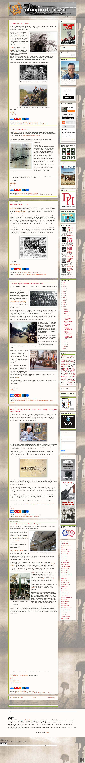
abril (65, 346)
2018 (64, 297)
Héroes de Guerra (65, 570)
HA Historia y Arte (65, 568)
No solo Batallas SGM (65, 592)
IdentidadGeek (13, 183)
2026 (64, 282)
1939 (21, 16)
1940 (25, 16)
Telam (11, 678)
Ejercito (31, 123)
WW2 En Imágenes (65, 618)
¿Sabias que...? (18, 123)
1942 (34, 16)
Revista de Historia (65, 601)
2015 (64, 302)
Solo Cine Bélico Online (66, 609)
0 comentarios (68, 235)
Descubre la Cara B (65, 551)
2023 (64, 288)
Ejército (73, 366)
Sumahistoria (64, 612)
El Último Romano (65, 562)
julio (65, 341)
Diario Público (13, 390)
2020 (64, 293)
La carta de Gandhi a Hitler (19, 129)
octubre (65, 313)
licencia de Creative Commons (27, 719)
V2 (33, 572)
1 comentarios (69, 245)
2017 (64, 299)
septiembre (66, 315)
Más (72, 235)
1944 (43, 16)
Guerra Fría (64, 371)
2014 (64, 304)
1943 (39, 16)
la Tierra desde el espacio (48, 578)
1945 (48, 16)
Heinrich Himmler (14, 208)
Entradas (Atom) (37, 702)
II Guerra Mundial (43, 123)
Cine (72, 360)
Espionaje (36, 123)
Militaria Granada (64, 588)
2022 (64, 289)
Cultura (24, 194)
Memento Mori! (64, 586)
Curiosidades (26, 123)
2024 (64, 286)
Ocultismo (63, 380)
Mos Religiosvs (64, 590)
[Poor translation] (5, 743)
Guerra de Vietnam (70, 370)
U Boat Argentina (64, 614)
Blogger (47, 732)
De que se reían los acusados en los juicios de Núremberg (70, 250)
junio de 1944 (15, 537)
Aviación (25, 692)
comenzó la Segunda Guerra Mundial (31, 135)
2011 (64, 348)
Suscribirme (68, 97)
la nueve (46, 328)
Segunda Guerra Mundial (15, 683)
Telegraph (12, 112)
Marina (63, 379)
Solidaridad (12, 182)
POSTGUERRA (55, 16)
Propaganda (69, 382)
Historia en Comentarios (66, 572)
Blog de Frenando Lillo (66, 545)
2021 (64, 291)
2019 (64, 295)
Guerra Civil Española (31, 400)
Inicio (34, 697)
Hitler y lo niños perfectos (19, 204)
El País (11, 389)
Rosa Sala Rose (64, 603)
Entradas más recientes (16, 697)
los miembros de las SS (20, 211)
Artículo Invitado (72, 359)
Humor (66, 373)
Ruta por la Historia (65, 605)
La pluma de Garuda (65, 584)
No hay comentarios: (33, 122)
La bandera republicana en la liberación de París (26, 284)
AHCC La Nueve (64, 543)
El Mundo (12, 508)
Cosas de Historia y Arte (66, 549)
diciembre (66, 309)
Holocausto (17, 516)
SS (37, 220)
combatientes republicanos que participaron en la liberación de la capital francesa (18, 301)
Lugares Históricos (68, 377)
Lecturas (73, 376)
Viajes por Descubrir (65, 616)
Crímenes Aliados (65, 361)
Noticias (47, 400)
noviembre (66, 311)
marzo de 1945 (23, 537)
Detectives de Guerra (65, 553)
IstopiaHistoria (64, 578)
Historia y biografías (14, 680)
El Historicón (64, 558)
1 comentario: (31, 691)
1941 (30, 16)
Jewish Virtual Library (15, 264)
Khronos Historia (64, 580)
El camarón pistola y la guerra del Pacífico (70, 239)
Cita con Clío (64, 547)
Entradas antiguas (52, 697)
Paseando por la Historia (66, 597)
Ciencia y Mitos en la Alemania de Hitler (19, 675)
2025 (64, 284)
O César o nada (64, 595)
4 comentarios (69, 266)
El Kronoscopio (64, 560)
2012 (64, 308)
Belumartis (12, 677)
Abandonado (69, 357)
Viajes (71, 384)
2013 (64, 306)
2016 (64, 300)
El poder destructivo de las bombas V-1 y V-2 (25, 524)
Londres (17, 540)
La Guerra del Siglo (65, 582)
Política (44, 194)
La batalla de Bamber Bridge (70, 269)
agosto (65, 316)
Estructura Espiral (65, 564)
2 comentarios (69, 276)
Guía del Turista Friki (65, 566)
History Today (13, 114)
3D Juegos (12, 681)
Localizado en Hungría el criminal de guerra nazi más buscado (39, 503)
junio (65, 342)
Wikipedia (12, 263)
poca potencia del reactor (17, 550)
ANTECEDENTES (13, 16)
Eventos (73, 368)
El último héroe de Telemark (19, 24)
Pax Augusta (64, 599)
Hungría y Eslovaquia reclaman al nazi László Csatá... (67, 333)
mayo (65, 344)
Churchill (12, 47)
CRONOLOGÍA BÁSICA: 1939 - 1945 (67, 16)
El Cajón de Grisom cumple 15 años (70, 260)
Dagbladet (12, 111)
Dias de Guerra (64, 555)
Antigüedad (63, 359)
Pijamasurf (12, 185)
